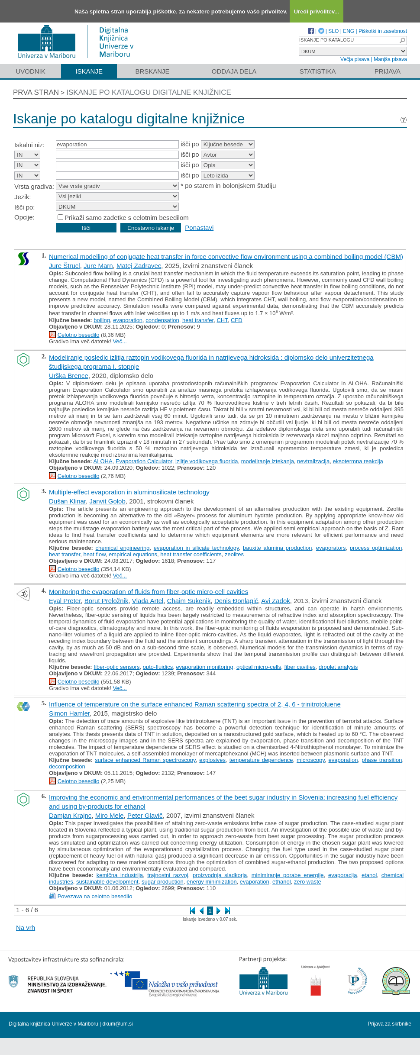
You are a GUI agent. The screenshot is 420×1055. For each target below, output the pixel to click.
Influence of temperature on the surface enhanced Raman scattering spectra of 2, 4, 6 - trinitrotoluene (195, 704)
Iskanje (89, 71)
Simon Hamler (69, 713)
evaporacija (342, 875)
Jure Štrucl (64, 265)
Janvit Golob (107, 501)
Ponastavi (199, 227)
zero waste (307, 881)
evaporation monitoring (204, 667)
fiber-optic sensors (116, 667)
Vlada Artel (148, 600)
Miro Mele (109, 815)
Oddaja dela (234, 71)
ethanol (281, 881)
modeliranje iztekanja (267, 461)
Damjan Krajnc (70, 815)
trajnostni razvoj (167, 875)
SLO (333, 31)
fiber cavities (299, 667)
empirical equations (133, 554)
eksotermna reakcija (358, 461)
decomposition (67, 766)
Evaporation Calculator (144, 461)
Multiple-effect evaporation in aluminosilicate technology (129, 492)
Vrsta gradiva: (34, 186)
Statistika (318, 71)
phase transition (382, 760)
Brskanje (152, 71)
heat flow (95, 554)
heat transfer (197, 320)
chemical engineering (123, 548)
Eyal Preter (65, 600)
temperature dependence (261, 760)
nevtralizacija (313, 461)
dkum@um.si (118, 1024)
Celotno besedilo (79, 335)
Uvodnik (30, 71)
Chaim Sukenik (189, 600)
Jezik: (22, 196)
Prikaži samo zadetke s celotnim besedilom (127, 217)
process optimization (376, 548)
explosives (212, 760)
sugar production (163, 881)
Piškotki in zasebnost (383, 31)
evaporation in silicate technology (196, 548)
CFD (236, 320)
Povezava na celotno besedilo (95, 896)
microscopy (311, 760)
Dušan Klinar (67, 501)
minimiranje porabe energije (288, 875)
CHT (221, 320)
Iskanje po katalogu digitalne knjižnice (148, 92)
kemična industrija (120, 875)
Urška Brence (68, 375)
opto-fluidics (158, 667)
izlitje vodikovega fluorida (206, 461)
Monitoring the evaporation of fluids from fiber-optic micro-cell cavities (148, 591)
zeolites (234, 554)
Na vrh (25, 927)
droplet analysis (338, 667)
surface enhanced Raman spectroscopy (145, 760)
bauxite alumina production (277, 548)
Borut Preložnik (106, 600)
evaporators (331, 548)
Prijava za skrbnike (389, 1024)
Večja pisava (354, 59)
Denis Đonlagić (236, 600)
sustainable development (107, 881)
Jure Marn (98, 265)
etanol (369, 875)
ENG (348, 31)
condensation (162, 320)
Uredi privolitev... (316, 11)
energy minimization (212, 881)
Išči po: (24, 207)
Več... (120, 341)
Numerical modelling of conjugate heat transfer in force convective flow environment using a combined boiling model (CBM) (226, 256)
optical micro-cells (258, 667)
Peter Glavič (145, 815)
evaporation (127, 320)
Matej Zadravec (138, 265)
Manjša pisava (390, 59)
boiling (102, 320)
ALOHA (103, 461)
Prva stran (36, 92)
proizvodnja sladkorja (220, 875)
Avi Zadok (275, 600)
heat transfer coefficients (190, 554)
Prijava (388, 71)
